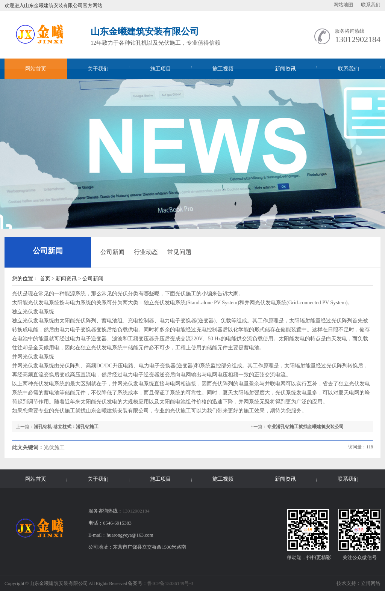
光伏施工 (180, 411)
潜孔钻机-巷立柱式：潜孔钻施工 (66, 426)
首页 (45, 278)
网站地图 (343, 5)
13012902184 (357, 39)
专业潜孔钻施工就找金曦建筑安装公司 (305, 426)
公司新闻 (48, 251)
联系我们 (370, 5)
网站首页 (35, 69)
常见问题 (179, 252)
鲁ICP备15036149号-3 (170, 583)
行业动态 (146, 252)
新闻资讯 (66, 278)
